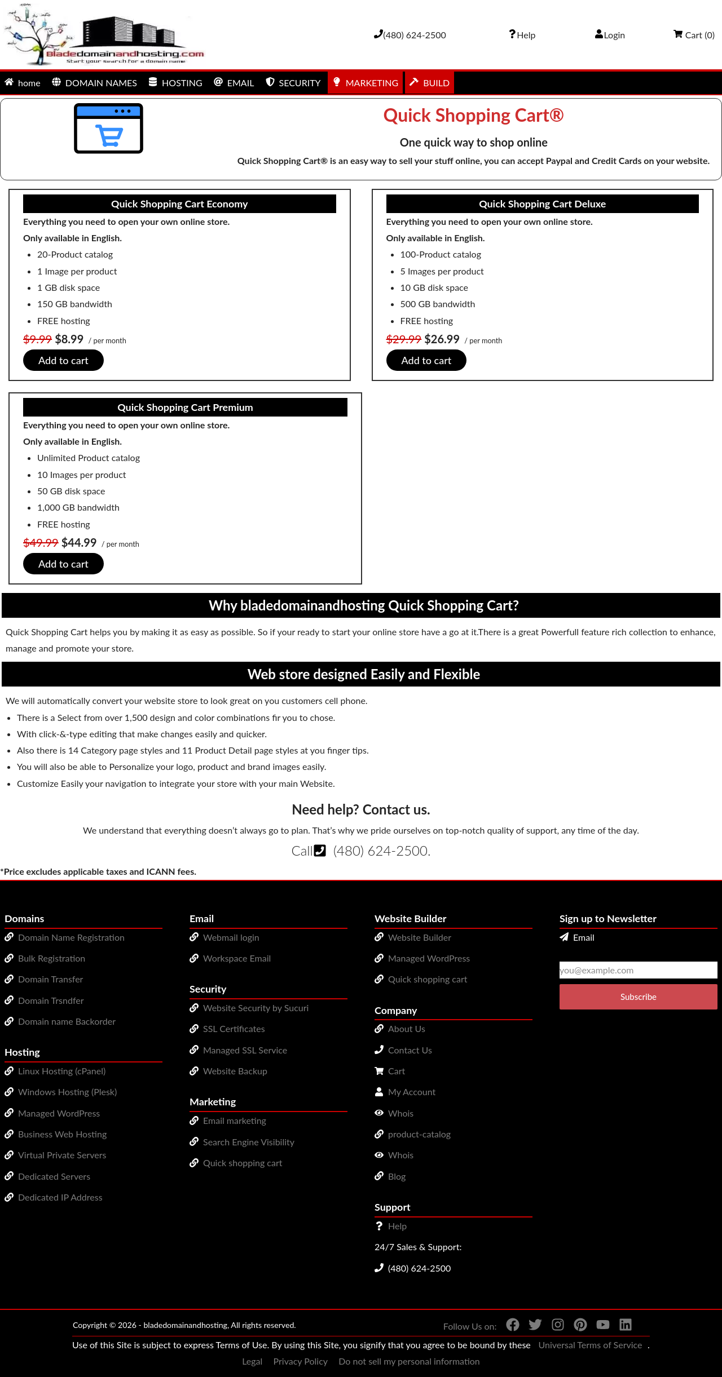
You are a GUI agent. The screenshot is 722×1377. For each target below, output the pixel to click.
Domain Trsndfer (51, 1000)
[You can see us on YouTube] (598, 1327)
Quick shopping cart (243, 1162)
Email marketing (234, 1120)
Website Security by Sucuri (256, 1007)
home (23, 82)
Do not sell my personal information (409, 1361)
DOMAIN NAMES (94, 82)
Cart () (694, 34)
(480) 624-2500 (380, 850)
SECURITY (293, 82)
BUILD (430, 82)
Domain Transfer (50, 978)
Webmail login (231, 937)
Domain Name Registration (71, 937)
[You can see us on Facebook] (508, 1327)
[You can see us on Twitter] (531, 1327)
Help (397, 1225)
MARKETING (365, 82)
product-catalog (419, 1133)
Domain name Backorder (67, 1021)
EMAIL (234, 82)
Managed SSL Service (245, 1049)
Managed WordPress (59, 1113)
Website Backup (235, 1070)
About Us (406, 1028)
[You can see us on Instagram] (553, 1327)
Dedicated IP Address (60, 1197)
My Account (411, 1091)
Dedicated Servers (54, 1176)
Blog (397, 1176)
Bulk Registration (51, 958)
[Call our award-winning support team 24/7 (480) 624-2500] (522, 34)
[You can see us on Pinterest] (576, 1327)
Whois (400, 1113)
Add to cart (63, 360)
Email (577, 937)
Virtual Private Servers (62, 1154)
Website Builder (419, 937)
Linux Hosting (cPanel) (61, 1070)
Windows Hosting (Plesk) (67, 1091)
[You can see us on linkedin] (621, 1327)
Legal (252, 1361)
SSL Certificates (234, 1028)
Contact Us (410, 1049)
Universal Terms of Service (590, 1344)
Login (610, 34)
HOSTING (175, 82)
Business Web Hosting (62, 1133)
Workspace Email (237, 958)
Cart (396, 1070)
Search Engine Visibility (248, 1141)
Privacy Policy (301, 1361)
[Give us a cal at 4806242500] (410, 34)
